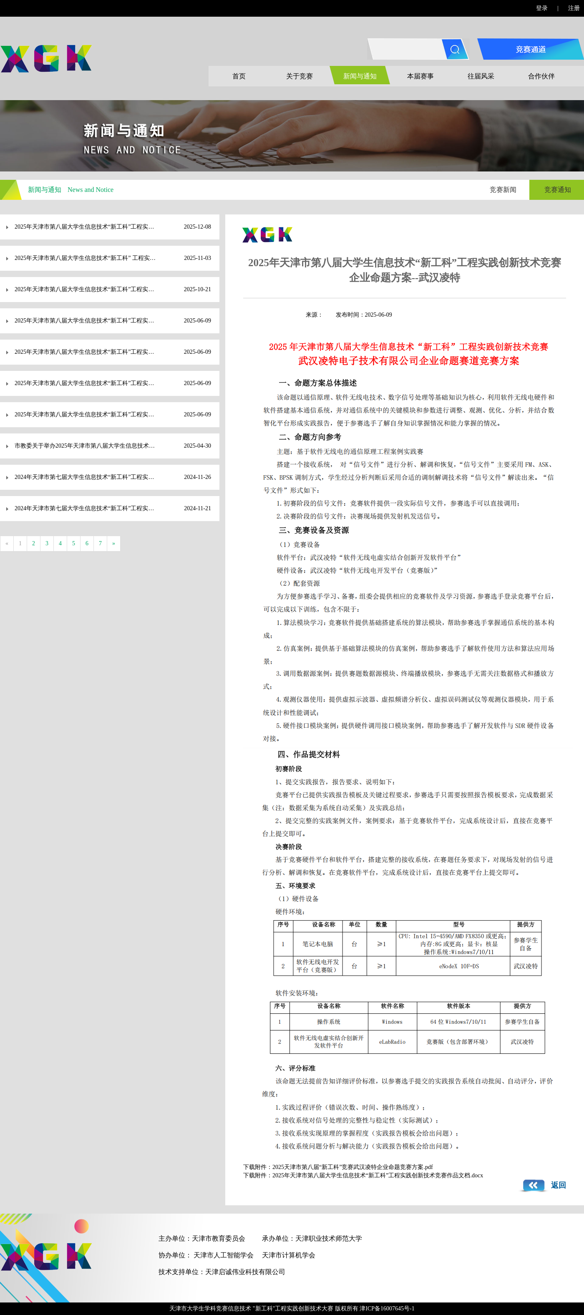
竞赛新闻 (503, 189)
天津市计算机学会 (288, 1255)
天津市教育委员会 (218, 1238)
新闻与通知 (360, 76)
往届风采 (481, 76)
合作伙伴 (541, 76)
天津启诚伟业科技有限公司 (245, 1271)
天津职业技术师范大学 (328, 1238)
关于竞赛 (299, 76)
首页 (239, 76)
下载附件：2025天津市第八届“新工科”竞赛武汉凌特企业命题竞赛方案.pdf (338, 1167)
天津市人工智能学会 (224, 1255)
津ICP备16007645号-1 (387, 1308)
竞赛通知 (557, 189)
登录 (542, 8)
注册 (574, 8)
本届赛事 (420, 76)
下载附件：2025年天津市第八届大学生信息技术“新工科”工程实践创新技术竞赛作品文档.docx (363, 1175)
